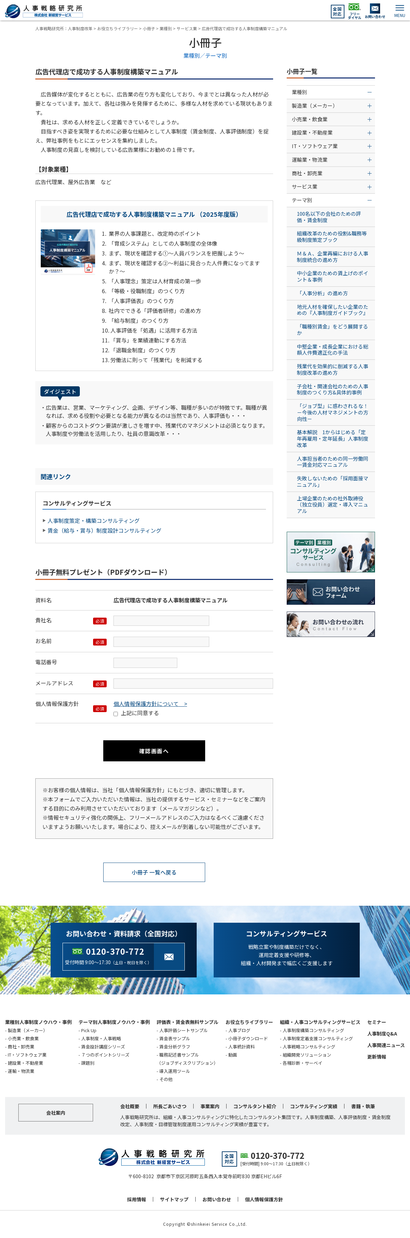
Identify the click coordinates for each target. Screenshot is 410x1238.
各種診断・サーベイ (302, 1063)
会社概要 (129, 1106)
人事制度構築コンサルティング (313, 1030)
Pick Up (88, 1030)
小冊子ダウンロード (248, 1038)
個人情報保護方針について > (150, 704)
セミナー (376, 1022)
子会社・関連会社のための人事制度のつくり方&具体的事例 (332, 389)
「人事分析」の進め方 (322, 293)
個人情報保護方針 (264, 1199)
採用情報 (136, 1199)
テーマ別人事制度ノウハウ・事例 (114, 1022)
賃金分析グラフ (174, 1046)
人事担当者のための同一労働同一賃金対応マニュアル (332, 461)
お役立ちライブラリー (249, 1022)
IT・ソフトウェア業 (27, 1054)
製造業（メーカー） (28, 1030)
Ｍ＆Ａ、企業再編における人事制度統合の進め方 (332, 256)
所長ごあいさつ (169, 1106)
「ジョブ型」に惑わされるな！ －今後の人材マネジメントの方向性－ (335, 412)
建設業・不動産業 (25, 1063)
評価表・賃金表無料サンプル (187, 1022)
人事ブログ (239, 1030)
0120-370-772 (115, 951)
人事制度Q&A (382, 1033)
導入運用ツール (174, 1071)
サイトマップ (174, 1199)
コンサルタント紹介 (254, 1106)
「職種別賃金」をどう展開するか (332, 329)
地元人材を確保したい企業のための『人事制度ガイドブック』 (332, 310)
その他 (166, 1079)
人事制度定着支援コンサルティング (318, 1038)
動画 (232, 1054)
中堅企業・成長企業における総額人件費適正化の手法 (332, 349)
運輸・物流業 (21, 1071)
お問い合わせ (216, 1199)
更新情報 (376, 1056)
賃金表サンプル (174, 1038)
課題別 (87, 1063)
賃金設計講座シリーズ (103, 1046)
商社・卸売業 (21, 1046)
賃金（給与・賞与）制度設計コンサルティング (104, 530)
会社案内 (55, 1113)
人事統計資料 (241, 1046)
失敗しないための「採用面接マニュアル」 (332, 481)
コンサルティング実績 (313, 1106)
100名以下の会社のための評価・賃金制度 (329, 217)
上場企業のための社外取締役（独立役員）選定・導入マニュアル (332, 505)
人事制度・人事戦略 (101, 1038)
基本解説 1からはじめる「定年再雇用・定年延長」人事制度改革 (332, 438)
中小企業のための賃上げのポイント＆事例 (332, 276)
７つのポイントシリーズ (105, 1054)
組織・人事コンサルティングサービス (320, 1022)
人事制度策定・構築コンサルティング (94, 520)
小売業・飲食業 (23, 1038)
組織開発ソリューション (307, 1054)
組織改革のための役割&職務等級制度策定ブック (332, 236)
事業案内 (209, 1106)
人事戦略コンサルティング (309, 1046)
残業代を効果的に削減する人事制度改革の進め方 (332, 369)
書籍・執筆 (363, 1106)
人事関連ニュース (386, 1045)
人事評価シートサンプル (183, 1030)
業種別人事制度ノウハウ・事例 (38, 1022)
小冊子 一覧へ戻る (154, 872)
